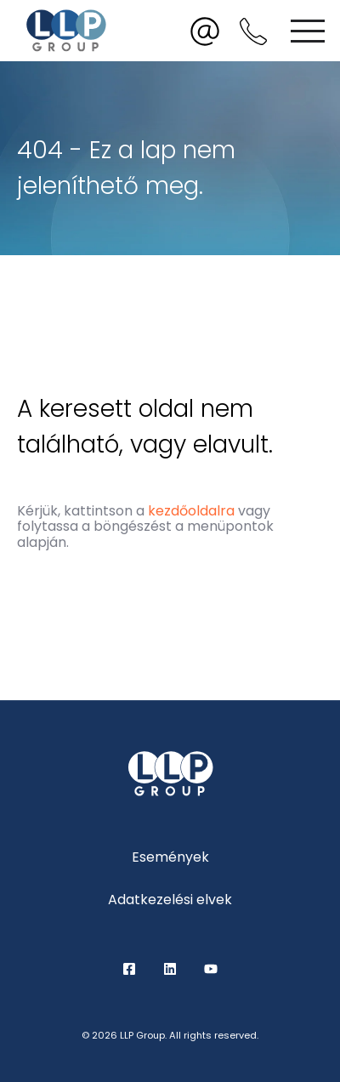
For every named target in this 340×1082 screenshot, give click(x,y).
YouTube (211, 969)
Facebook (129, 969)
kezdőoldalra (191, 511)
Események (170, 857)
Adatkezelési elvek (170, 899)
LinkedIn (170, 969)
